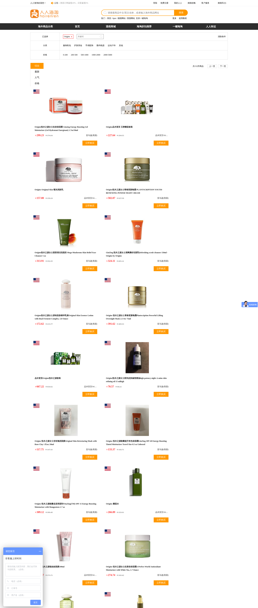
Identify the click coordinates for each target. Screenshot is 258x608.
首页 (77, 26)
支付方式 (92, 573)
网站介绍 (173, 570)
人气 (79, 66)
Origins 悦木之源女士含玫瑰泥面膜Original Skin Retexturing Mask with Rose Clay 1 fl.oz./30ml (153, 244)
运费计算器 (93, 581)
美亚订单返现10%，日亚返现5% (74, 3)
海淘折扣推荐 (144, 26)
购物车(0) (222, 3)
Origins (67, 36)
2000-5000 (107, 55)
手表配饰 (89, 45)
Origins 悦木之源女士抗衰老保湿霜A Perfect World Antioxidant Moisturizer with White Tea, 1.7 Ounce (202, 309)
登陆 (155, 3)
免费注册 (164, 3)
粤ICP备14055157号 (143, 604)
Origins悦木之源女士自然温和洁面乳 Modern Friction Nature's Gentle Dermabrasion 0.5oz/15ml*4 (199, 374)
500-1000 (84, 55)
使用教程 (183, 18)
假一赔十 (146, 570)
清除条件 (222, 36)
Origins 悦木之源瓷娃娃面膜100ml (149, 306)
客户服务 (205, 3)
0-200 (65, 55)
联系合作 (173, 573)
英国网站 (131, 18)
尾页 (167, 464)
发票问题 (119, 577)
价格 (99, 66)
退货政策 (119, 570)
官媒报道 (173, 577)
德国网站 (122, 18)
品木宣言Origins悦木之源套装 (48, 241)
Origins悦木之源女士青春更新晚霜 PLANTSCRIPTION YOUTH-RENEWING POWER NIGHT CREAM (202, 114)
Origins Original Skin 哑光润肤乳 (148, 111)
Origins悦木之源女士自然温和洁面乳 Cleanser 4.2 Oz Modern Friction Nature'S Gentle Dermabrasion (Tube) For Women (152, 439)
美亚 (109, 18)
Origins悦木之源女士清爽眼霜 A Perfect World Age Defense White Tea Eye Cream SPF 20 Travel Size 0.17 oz (104, 439)
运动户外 (112, 45)
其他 (121, 45)
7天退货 (145, 581)
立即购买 (67, 127)
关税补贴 (146, 577)
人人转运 (211, 26)
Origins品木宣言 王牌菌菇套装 (98, 111)
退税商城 (111, 26)
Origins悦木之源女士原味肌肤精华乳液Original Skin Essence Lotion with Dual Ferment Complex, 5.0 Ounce (151, 179)
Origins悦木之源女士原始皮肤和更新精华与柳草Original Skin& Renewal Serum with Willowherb (153, 374)
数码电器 (100, 45)
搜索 (181, 12)
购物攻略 (192, 3)
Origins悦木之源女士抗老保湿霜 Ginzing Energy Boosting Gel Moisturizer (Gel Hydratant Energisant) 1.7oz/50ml (53, 114)
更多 (174, 18)
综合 (40, 66)
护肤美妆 (78, 45)
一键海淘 (177, 26)
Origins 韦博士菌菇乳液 (45, 436)
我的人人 (178, 3)
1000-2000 (96, 55)
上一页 (212, 66)
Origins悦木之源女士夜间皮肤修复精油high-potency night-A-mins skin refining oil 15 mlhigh (104, 244)
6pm (114, 18)
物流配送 (119, 573)
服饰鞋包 (67, 45)
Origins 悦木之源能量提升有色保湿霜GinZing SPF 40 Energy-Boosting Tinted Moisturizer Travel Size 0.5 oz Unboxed (200, 244)
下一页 (223, 66)
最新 (60, 66)
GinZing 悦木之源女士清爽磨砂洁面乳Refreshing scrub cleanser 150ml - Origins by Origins (104, 179)
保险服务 (119, 581)
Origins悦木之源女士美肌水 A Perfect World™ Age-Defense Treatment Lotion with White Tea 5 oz (54, 374)
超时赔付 (146, 573)
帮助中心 (173, 581)
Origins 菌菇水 (91, 306)
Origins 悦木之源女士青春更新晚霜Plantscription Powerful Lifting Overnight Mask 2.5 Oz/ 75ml (201, 179)
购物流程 (92, 570)
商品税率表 (93, 577)
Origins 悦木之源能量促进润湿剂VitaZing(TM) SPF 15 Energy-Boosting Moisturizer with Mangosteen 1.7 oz (51, 309)
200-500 (74, 55)
